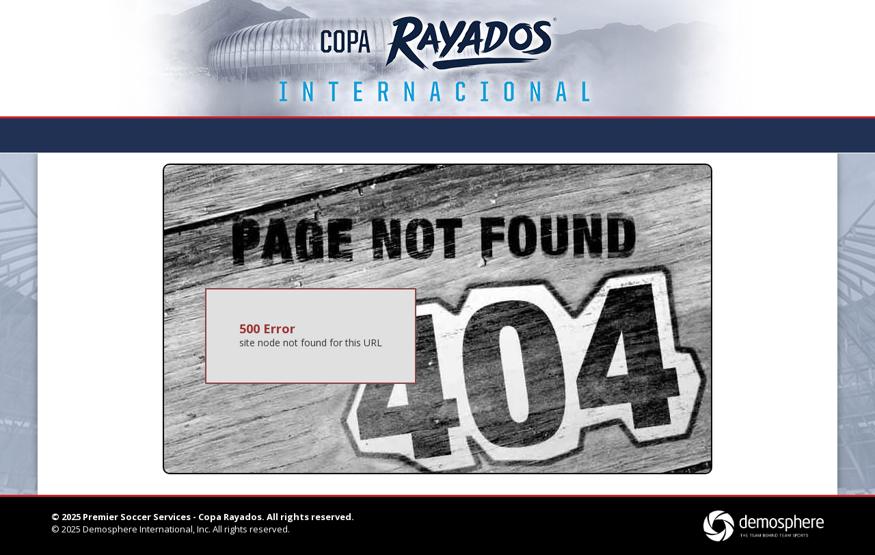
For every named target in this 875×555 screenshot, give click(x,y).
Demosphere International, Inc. (147, 529)
